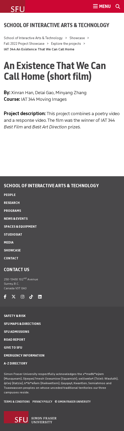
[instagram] (22, 296)
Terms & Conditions (17, 401)
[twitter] (14, 296)
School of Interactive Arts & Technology (56, 25)
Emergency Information (24, 355)
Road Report (14, 339)
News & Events (16, 218)
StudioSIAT (13, 234)
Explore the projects (66, 44)
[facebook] (5, 296)
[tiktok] (31, 296)
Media (9, 242)
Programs (12, 210)
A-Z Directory (15, 363)
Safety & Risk (15, 316)
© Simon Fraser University (73, 401)
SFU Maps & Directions (22, 324)
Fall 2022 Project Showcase (24, 44)
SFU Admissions (16, 331)
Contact (11, 258)
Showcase (77, 38)
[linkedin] (40, 296)
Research (12, 203)
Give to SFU (13, 347)
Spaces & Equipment (20, 226)
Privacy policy (42, 401)
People (10, 195)
